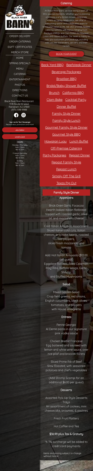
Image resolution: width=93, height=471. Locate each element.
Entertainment (19, 79)
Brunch (54, 93)
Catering (20, 74)
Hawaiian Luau (56, 141)
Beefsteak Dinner (78, 65)
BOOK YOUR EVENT (66, 54)
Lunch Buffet (78, 141)
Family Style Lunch (66, 120)
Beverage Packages (66, 72)
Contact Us (20, 95)
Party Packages (54, 155)
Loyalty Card (20, 137)
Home (20, 57)
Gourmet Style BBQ (66, 134)
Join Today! (19, 130)
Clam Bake (55, 99)
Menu (20, 68)
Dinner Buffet (66, 106)
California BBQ (73, 93)
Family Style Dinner (66, 113)
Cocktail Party (75, 99)
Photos (20, 84)
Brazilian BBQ (66, 79)
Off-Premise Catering (66, 148)
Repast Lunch (66, 169)
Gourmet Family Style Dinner (66, 127)
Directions (19, 90)
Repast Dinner (79, 155)
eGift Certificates (20, 47)
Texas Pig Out (66, 183)
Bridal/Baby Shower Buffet (66, 86)
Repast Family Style (66, 162)
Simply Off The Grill (66, 176)
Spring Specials (19, 63)
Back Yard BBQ (52, 65)
